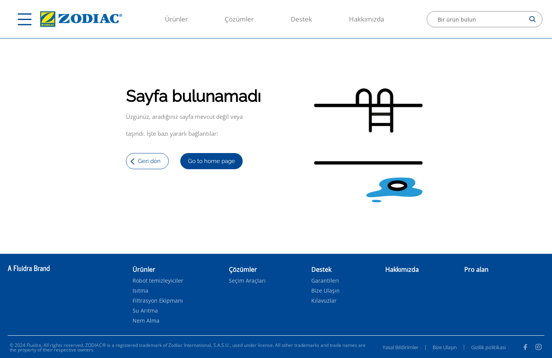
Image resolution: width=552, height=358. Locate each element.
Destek (301, 19)
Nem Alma (146, 321)
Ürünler (176, 19)
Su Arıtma (145, 311)
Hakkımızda (366, 19)
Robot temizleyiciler (158, 281)
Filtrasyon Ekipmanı (158, 301)
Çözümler (239, 19)
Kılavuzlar (324, 301)
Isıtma (140, 291)
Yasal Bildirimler (400, 347)
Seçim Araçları (247, 281)
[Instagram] (538, 348)
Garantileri (325, 281)
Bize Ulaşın (325, 291)
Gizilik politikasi (488, 347)
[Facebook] (525, 348)
